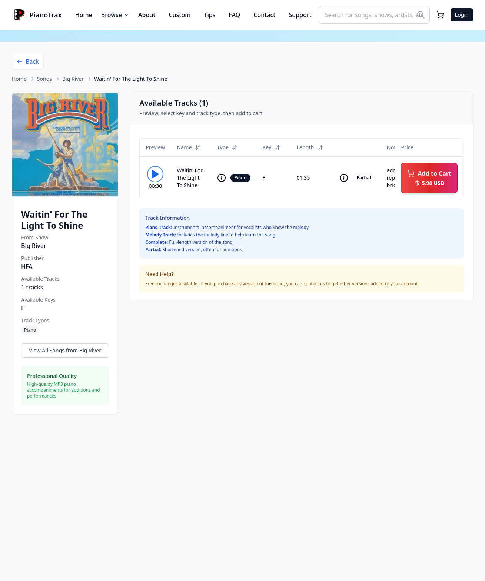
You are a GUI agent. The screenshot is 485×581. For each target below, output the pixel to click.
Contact (264, 15)
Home (83, 15)
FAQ (234, 15)
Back (28, 61)
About (146, 15)
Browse (115, 15)
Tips (209, 15)
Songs (44, 78)
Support (300, 15)
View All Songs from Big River (65, 350)
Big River (73, 78)
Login (462, 14)
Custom (179, 15)
